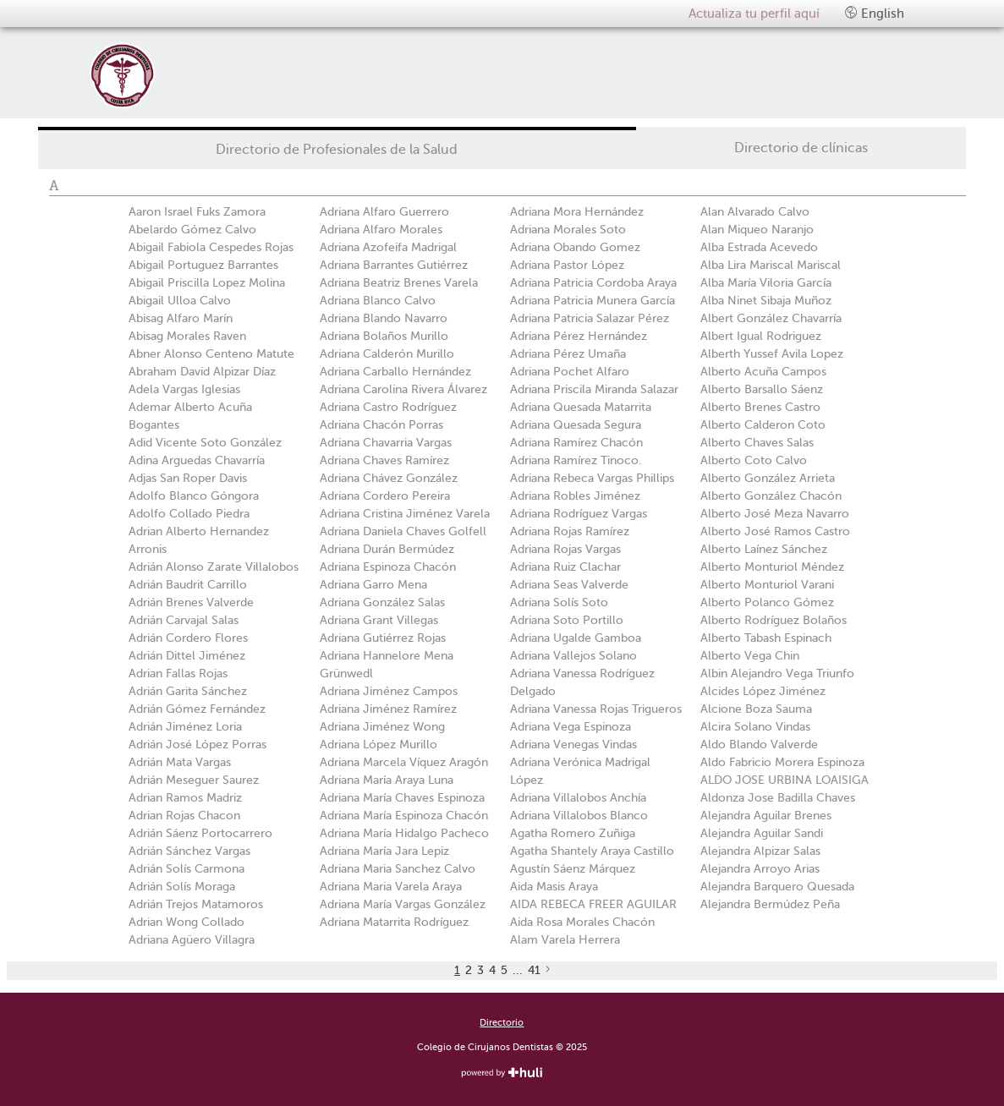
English (874, 13)
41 (534, 970)
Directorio (502, 1022)
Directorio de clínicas (801, 148)
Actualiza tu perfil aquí (754, 13)
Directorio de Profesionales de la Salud (337, 149)
